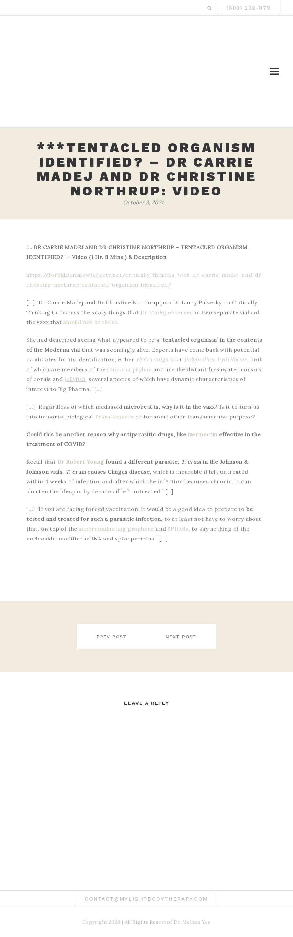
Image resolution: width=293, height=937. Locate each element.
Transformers (114, 416)
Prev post (109, 636)
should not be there (90, 322)
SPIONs (178, 528)
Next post (184, 636)
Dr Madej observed (167, 312)
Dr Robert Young (80, 461)
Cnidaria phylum (129, 369)
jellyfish (74, 379)
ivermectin (202, 434)
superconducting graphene (116, 528)
